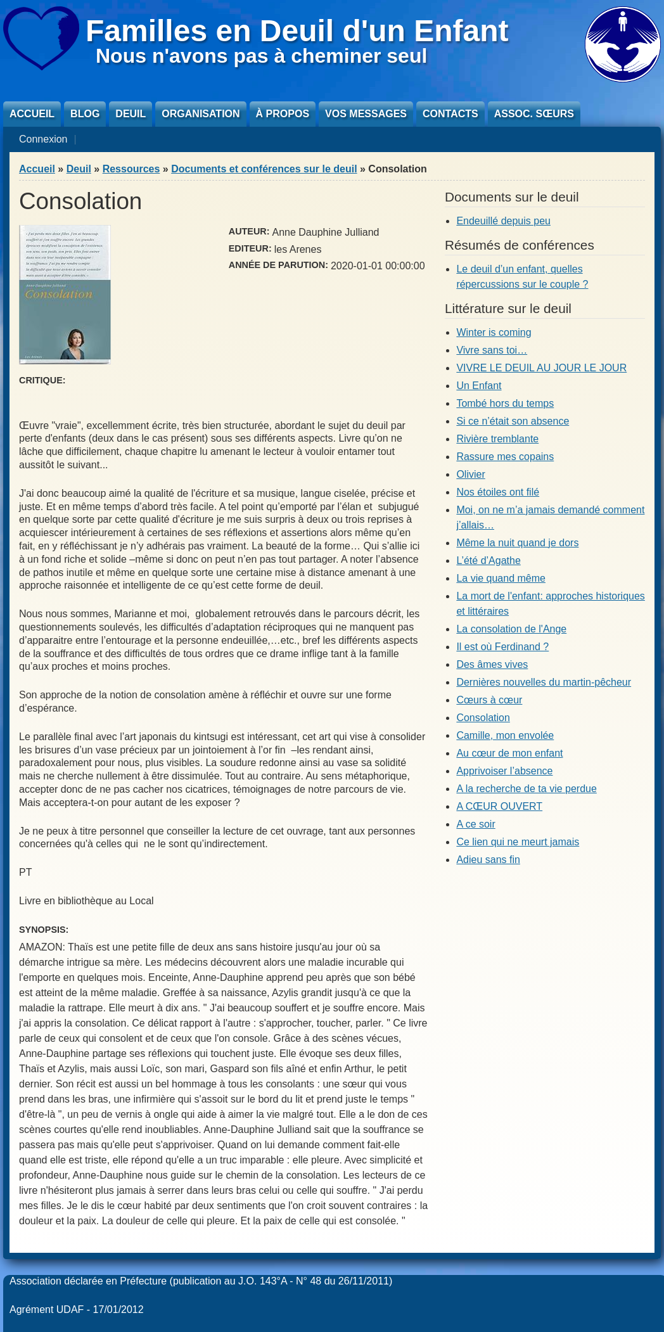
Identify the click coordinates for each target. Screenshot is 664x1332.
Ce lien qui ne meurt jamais (517, 841)
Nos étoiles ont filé (497, 492)
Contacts (450, 113)
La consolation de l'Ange (511, 629)
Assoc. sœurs (534, 113)
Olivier (470, 474)
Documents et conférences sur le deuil (264, 168)
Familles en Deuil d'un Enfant (297, 31)
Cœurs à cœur (489, 700)
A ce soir (475, 824)
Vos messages (366, 113)
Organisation (200, 113)
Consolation (483, 717)
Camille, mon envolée (505, 735)
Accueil (32, 113)
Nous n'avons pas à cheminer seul (261, 55)
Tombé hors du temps (505, 403)
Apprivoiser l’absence (504, 770)
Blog (84, 113)
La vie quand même (501, 578)
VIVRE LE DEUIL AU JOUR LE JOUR (541, 367)
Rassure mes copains (505, 456)
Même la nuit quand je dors (517, 542)
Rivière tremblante (497, 438)
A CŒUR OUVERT (499, 806)
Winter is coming (493, 332)
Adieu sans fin (488, 859)
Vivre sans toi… (491, 350)
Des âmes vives (492, 664)
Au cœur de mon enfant (509, 753)
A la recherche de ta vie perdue (526, 788)
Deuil (130, 113)
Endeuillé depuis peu (503, 220)
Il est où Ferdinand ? (502, 646)
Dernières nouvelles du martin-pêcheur (543, 682)
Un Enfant (478, 385)
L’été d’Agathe (488, 560)
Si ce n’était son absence (512, 421)
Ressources (131, 168)
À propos (282, 113)
